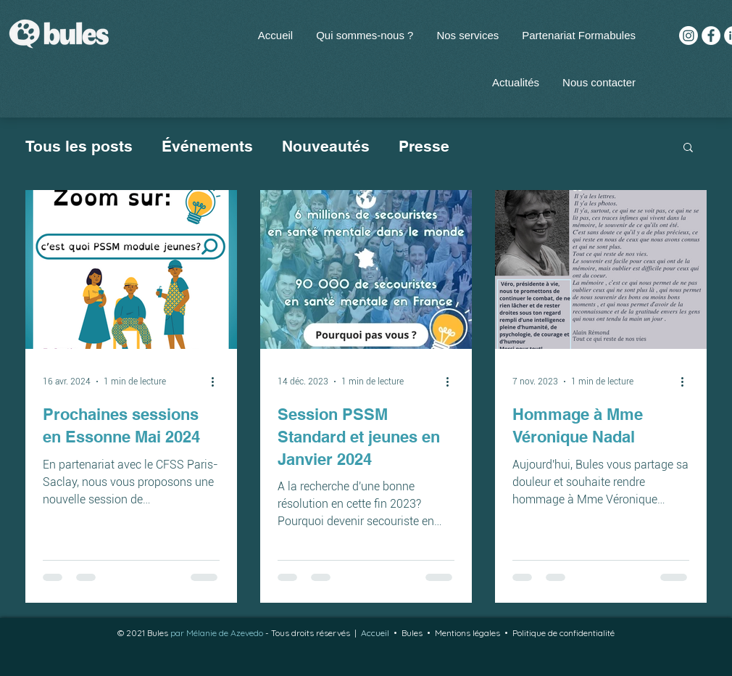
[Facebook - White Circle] (711, 35)
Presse (424, 146)
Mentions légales (467, 632)
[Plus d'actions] (217, 381)
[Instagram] (688, 35)
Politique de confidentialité (563, 632)
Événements (207, 146)
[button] (467, 35)
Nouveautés (326, 146)
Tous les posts (79, 146)
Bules (414, 632)
